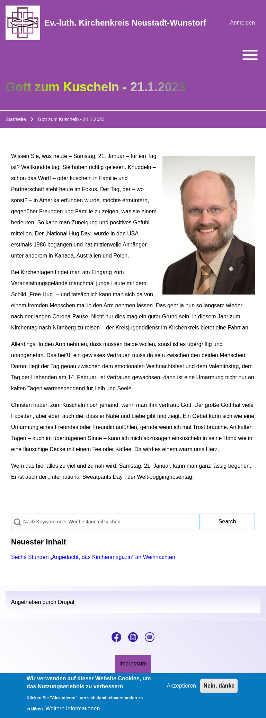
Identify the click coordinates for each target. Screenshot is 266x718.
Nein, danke (218, 688)
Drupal (66, 602)
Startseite (16, 119)
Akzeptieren (181, 688)
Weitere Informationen (72, 711)
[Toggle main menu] (133, 55)
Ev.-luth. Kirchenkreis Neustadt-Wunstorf (125, 22)
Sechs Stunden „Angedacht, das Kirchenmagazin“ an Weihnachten (93, 557)
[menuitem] (242, 23)
